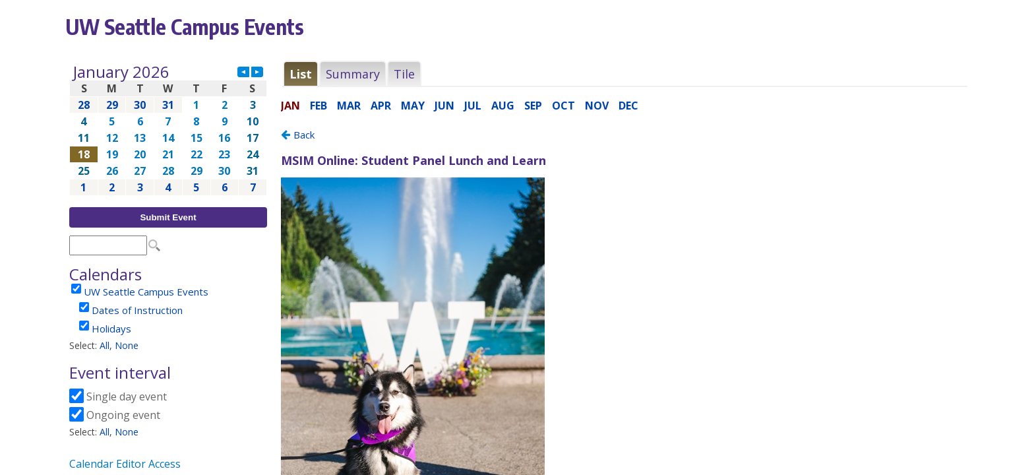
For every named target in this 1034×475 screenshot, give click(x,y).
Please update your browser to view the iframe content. (168, 129)
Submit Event (168, 217)
